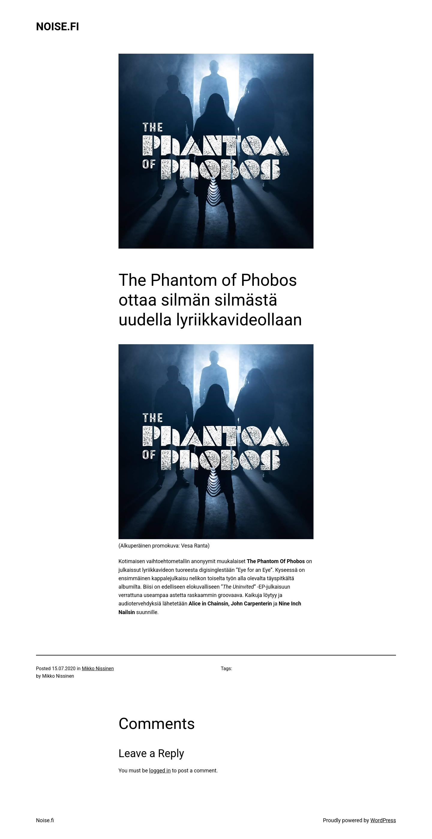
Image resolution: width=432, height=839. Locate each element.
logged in (160, 771)
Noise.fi (57, 26)
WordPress (383, 820)
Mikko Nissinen (98, 668)
